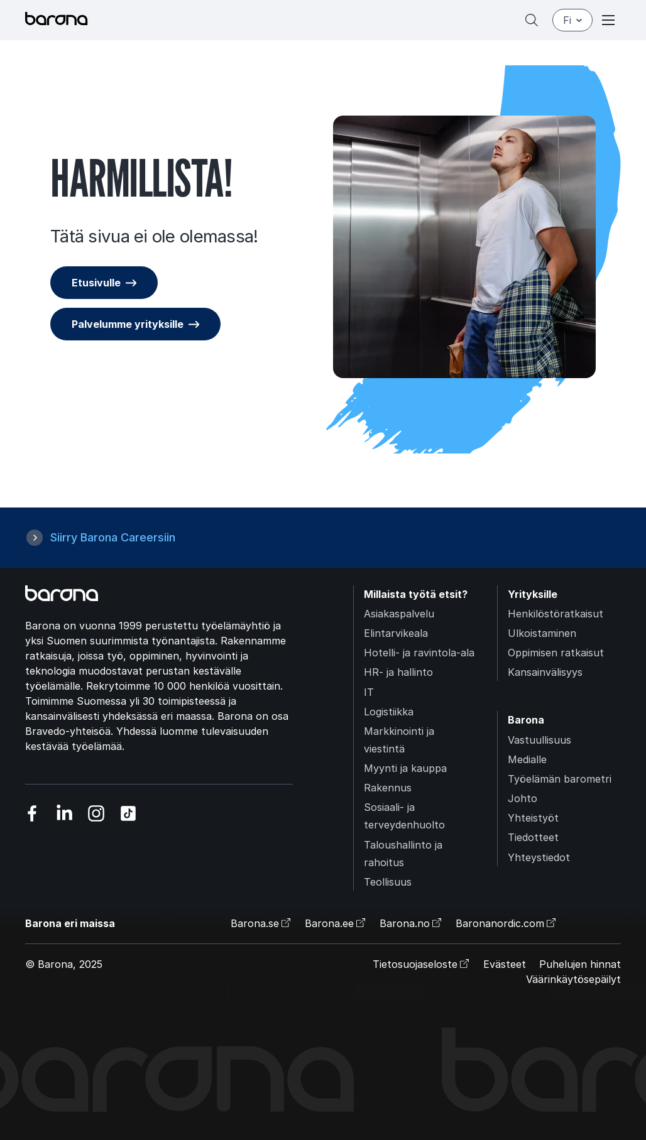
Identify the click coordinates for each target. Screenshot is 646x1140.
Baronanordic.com (500, 923)
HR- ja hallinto (398, 672)
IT (369, 692)
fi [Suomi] (572, 20)
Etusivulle (96, 282)
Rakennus (388, 787)
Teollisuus (388, 882)
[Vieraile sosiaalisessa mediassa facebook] (32, 813)
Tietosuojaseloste (415, 964)
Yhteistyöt (533, 818)
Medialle (527, 759)
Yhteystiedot (539, 857)
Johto (522, 798)
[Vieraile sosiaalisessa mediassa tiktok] (129, 813)
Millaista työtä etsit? (416, 594)
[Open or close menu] (608, 20)
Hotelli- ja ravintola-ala (419, 652)
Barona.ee (329, 923)
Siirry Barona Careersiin (112, 537)
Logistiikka (388, 711)
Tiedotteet (533, 837)
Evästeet (504, 964)
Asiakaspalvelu (399, 613)
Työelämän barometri (559, 779)
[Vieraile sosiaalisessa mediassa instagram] (96, 813)
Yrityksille (532, 594)
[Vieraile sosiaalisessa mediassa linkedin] (64, 813)
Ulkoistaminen (542, 633)
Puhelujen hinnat (580, 964)
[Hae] (531, 20)
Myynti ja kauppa (405, 768)
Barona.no (405, 923)
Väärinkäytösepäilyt (573, 979)
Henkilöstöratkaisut (555, 613)
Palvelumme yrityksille (127, 324)
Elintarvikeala (396, 633)
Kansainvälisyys (545, 672)
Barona (526, 720)
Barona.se (255, 923)
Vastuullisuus (539, 740)
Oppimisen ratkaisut (556, 652)
